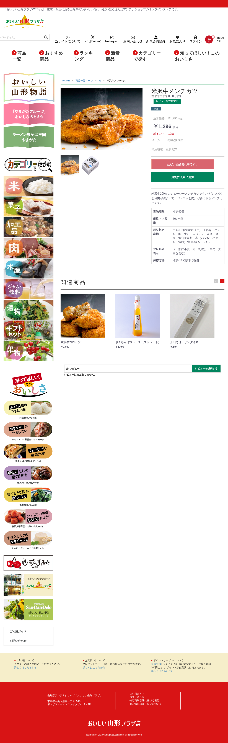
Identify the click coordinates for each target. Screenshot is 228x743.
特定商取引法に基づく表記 (144, 700)
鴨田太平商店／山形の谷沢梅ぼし (28, 518)
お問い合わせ (18, 640)
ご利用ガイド (18, 631)
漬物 (28, 310)
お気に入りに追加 (182, 177)
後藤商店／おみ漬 (28, 496)
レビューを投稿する (167, 101)
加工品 (28, 227)
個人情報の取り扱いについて (145, 703)
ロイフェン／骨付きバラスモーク (28, 431)
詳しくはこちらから (25, 667)
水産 (28, 269)
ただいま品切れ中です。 (182, 164)
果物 (28, 351)
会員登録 (156, 663)
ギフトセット (28, 331)
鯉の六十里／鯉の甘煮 (28, 475)
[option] (101, 119)
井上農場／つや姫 (28, 410)
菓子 (28, 207)
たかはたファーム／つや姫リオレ (28, 540)
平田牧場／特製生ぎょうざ (28, 453)
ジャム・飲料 (28, 289)
